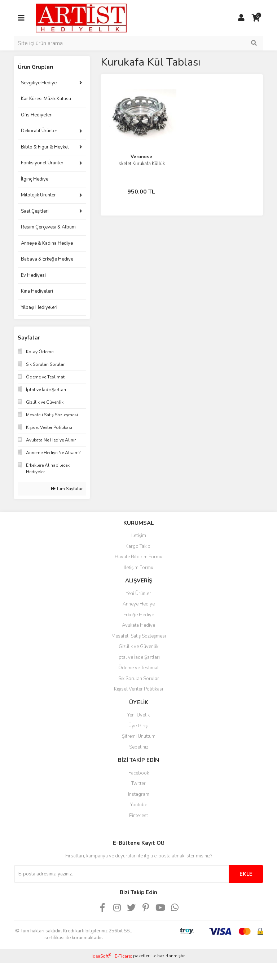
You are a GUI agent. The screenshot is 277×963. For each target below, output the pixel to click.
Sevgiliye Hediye (39, 83)
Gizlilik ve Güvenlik (138, 646)
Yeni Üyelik (138, 715)
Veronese (141, 157)
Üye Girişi (138, 726)
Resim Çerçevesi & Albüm (48, 227)
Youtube (138, 805)
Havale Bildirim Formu (138, 557)
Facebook (138, 773)
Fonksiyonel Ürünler (42, 163)
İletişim (138, 535)
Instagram (138, 794)
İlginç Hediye (34, 179)
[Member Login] (241, 18)
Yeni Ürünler (138, 593)
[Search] (138, 43)
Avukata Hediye (138, 625)
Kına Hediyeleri (37, 291)
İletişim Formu (138, 567)
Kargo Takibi (138, 546)
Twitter (138, 783)
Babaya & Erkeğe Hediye (47, 259)
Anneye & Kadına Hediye (47, 243)
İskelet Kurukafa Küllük (141, 163)
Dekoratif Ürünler (39, 131)
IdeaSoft (101, 956)
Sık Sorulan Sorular (138, 678)
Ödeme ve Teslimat (138, 668)
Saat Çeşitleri (35, 211)
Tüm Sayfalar (67, 489)
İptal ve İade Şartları (139, 657)
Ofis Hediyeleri (37, 115)
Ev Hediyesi (33, 275)
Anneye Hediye (139, 604)
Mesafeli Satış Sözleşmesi (138, 636)
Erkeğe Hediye (138, 615)
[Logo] (81, 18)
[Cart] (256, 18)
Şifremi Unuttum (138, 736)
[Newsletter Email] (121, 874)
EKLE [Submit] (245, 874)
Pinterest (138, 815)
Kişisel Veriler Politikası (138, 689)
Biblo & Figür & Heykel (45, 147)
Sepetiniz (138, 747)
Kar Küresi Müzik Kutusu (46, 99)
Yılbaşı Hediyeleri (39, 307)
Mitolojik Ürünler (38, 195)
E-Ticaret (123, 956)
